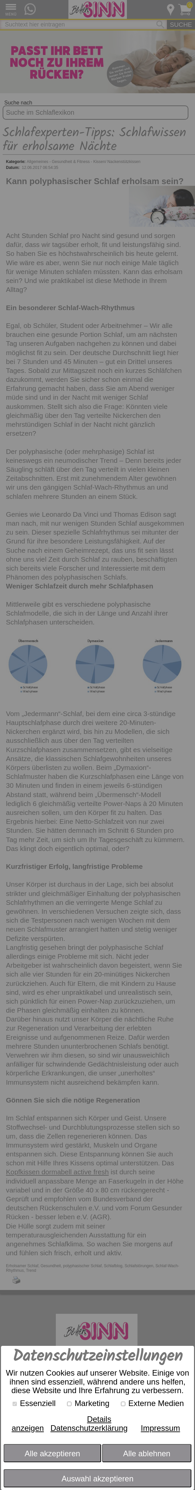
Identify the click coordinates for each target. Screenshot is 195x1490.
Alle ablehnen (147, 1453)
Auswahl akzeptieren (97, 1478)
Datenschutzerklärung (89, 1428)
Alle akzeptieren (52, 1453)
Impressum (160, 1428)
